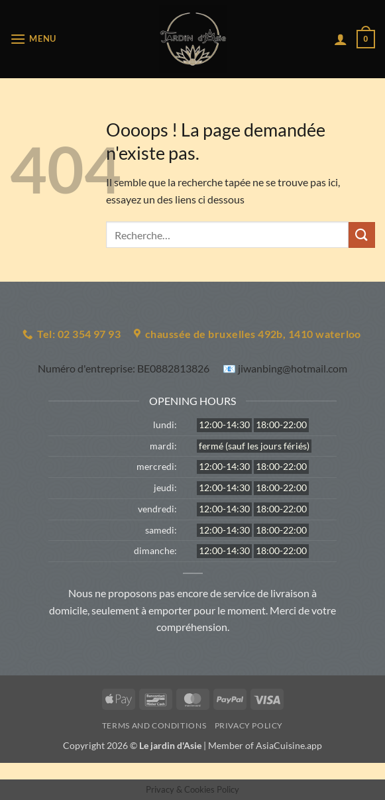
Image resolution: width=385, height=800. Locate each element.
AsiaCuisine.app (289, 745)
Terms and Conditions (154, 725)
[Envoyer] (362, 235)
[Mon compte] (340, 39)
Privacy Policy (249, 725)
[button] (33, 39)
